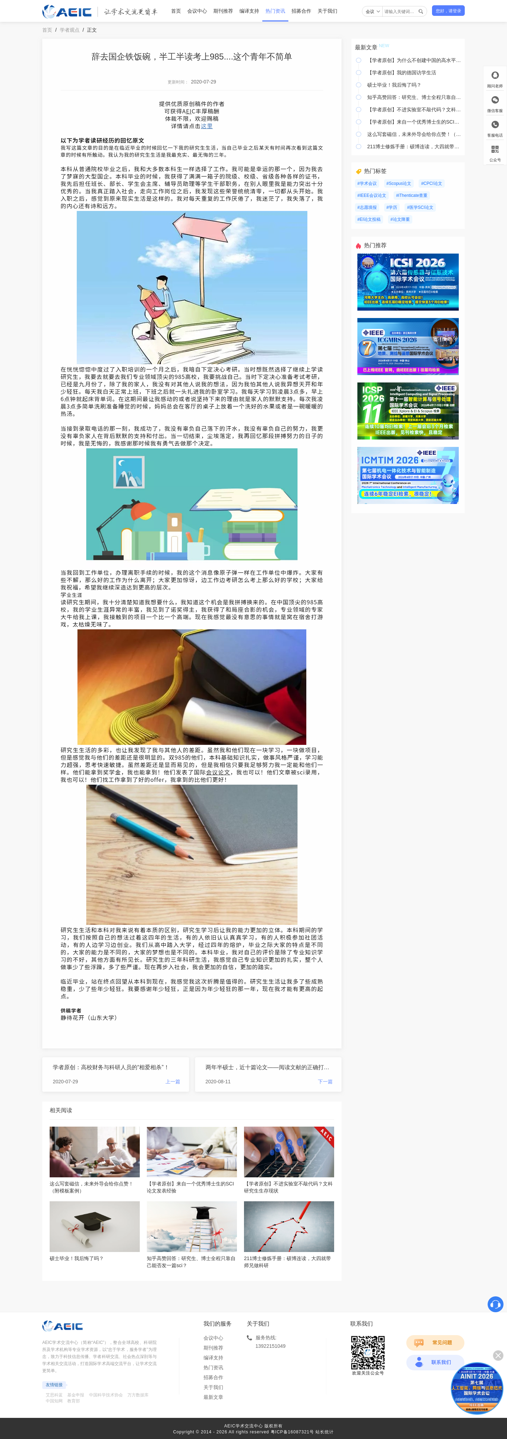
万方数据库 (138, 1395)
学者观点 (70, 30)
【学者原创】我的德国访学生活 (401, 72)
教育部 (73, 1400)
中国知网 (54, 1400)
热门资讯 (275, 11)
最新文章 (213, 1397)
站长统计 (324, 1431)
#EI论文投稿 (369, 219)
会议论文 (218, 772)
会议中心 (197, 11)
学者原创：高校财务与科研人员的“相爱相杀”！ (111, 1067)
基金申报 (75, 1395)
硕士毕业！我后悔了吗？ (394, 84)
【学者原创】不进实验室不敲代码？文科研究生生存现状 (414, 109)
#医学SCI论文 (420, 207)
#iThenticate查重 (411, 195)
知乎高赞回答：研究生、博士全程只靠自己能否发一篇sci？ (414, 97)
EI (189, 111)
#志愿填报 (367, 207)
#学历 (392, 207)
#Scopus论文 (399, 183)
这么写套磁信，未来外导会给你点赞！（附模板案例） (414, 134)
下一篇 (325, 1081)
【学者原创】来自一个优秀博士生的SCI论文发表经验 (414, 121)
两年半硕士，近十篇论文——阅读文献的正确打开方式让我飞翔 (269, 1067)
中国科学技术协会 (106, 1395)
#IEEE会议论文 (371, 195)
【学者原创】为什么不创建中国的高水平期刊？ (414, 60)
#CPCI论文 (431, 183)
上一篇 (172, 1081)
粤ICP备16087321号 (292, 1431)
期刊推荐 (223, 11)
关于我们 (327, 11)
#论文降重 (400, 219)
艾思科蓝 (54, 1395)
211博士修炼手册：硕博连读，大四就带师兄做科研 (414, 146)
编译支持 (249, 11)
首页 (176, 11)
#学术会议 (367, 183)
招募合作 (301, 11)
